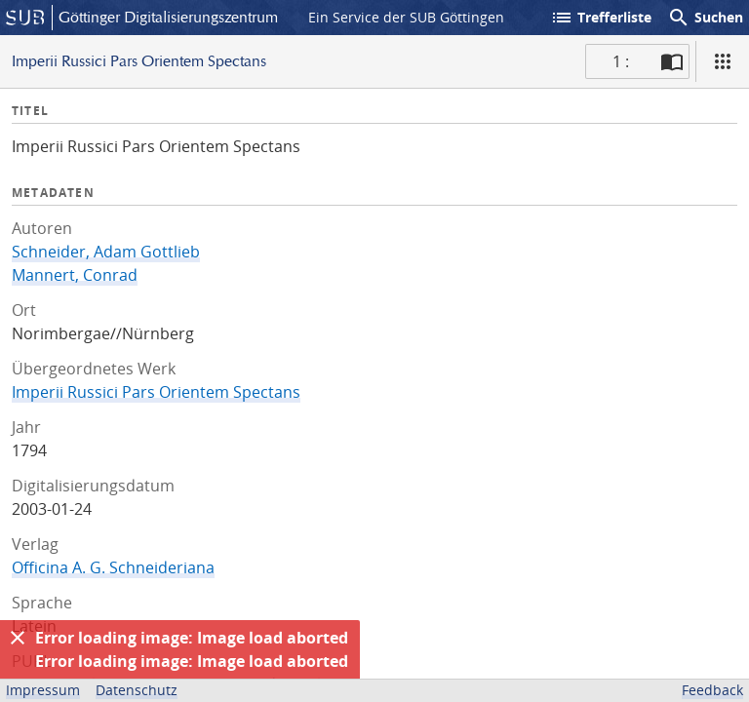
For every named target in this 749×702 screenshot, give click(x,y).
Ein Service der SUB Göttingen (406, 17)
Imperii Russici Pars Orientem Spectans (156, 392)
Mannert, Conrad (75, 275)
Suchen (705, 17)
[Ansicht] (722, 61)
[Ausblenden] (17, 637)
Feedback (712, 690)
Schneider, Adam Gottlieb (106, 251)
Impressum (43, 690)
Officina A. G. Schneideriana (113, 567)
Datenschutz (136, 690)
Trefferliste (600, 17)
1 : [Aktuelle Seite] (620, 61)
